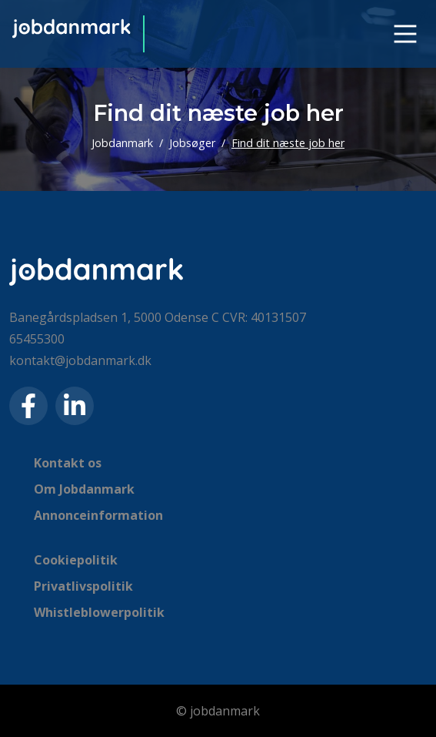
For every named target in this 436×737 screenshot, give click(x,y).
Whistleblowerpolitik (99, 612)
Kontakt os (68, 462)
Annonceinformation (98, 515)
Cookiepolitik (76, 559)
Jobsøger (192, 143)
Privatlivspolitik (83, 586)
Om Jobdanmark (84, 489)
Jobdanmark (122, 143)
